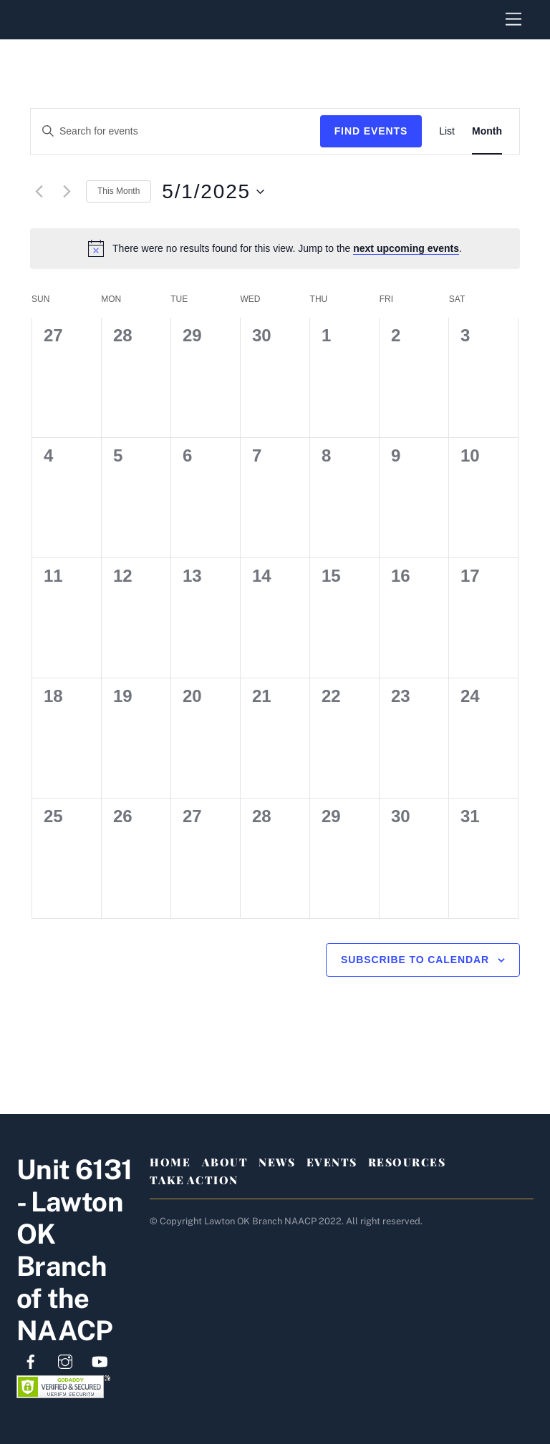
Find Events (371, 131)
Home (170, 1162)
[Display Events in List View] (447, 131)
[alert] (275, 248)
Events (332, 1162)
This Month (118, 191)
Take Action (194, 1180)
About (225, 1162)
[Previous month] (38, 191)
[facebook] (30, 1360)
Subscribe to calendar (415, 959)
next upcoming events (406, 248)
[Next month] (66, 191)
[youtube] (99, 1360)
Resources (407, 1162)
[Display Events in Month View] (487, 131)
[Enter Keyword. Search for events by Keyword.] (175, 131)
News (277, 1162)
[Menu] (513, 20)
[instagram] (65, 1360)
